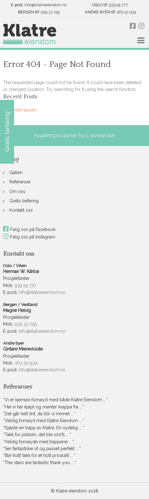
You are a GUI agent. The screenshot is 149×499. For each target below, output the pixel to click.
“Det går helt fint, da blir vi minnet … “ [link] (39, 413)
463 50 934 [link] (126, 12)
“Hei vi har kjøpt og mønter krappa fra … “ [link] (43, 406)
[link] (29, 34)
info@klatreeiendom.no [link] (45, 5)
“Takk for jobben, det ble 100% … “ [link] (37, 434)
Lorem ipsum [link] (22, 109)
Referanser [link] (20, 181)
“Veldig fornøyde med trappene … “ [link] (38, 441)
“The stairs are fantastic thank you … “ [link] (39, 462)
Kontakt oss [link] (21, 210)
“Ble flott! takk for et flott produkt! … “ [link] (39, 455)
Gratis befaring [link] (24, 200)
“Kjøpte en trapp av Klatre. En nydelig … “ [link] (43, 427)
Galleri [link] (15, 172)
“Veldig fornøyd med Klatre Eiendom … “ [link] (43, 420)
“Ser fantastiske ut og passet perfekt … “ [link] (42, 448)
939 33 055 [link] (50, 12)
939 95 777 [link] (118, 5)
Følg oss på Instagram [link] (29, 236)
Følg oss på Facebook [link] (29, 229)
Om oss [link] (17, 191)
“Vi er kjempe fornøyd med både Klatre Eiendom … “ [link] (55, 399)
